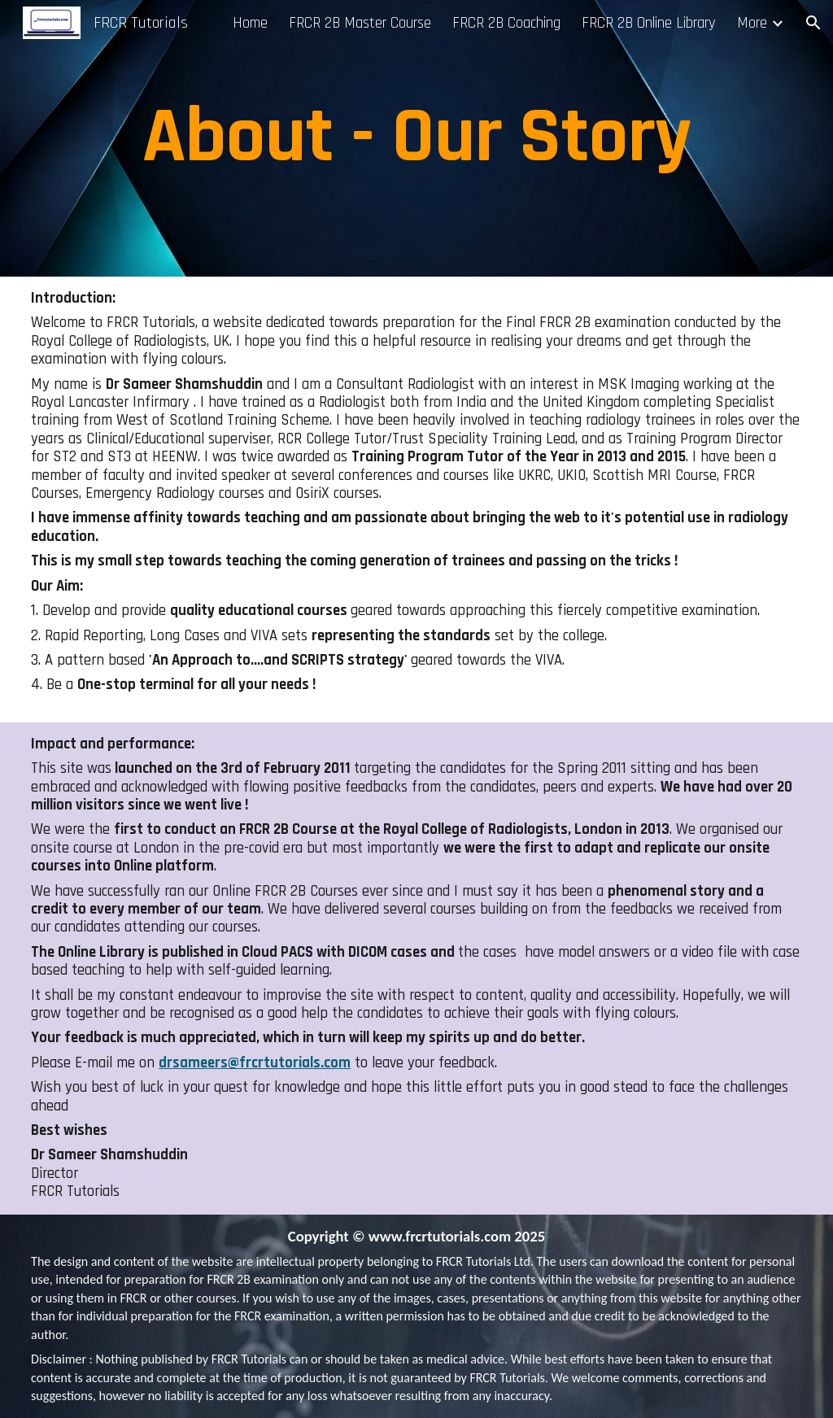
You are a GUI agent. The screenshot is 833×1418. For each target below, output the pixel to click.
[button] (813, 22)
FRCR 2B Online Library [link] (649, 23)
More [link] (752, 23)
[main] (416, 138)
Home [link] (250, 23)
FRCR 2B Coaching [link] (506, 23)
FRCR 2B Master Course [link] (360, 23)
